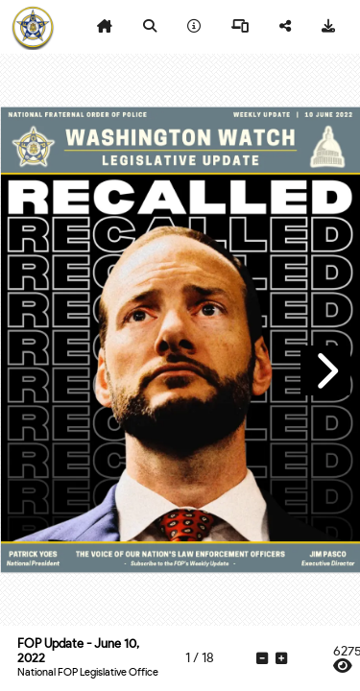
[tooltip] (105, 26)
